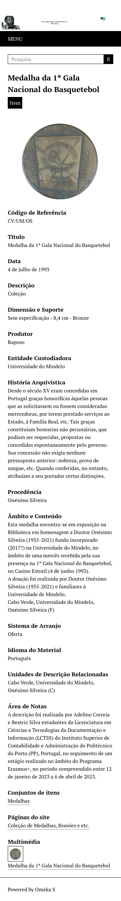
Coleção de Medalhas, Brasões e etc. (48, 825)
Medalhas (19, 800)
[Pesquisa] (60, 59)
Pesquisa (108, 59)
